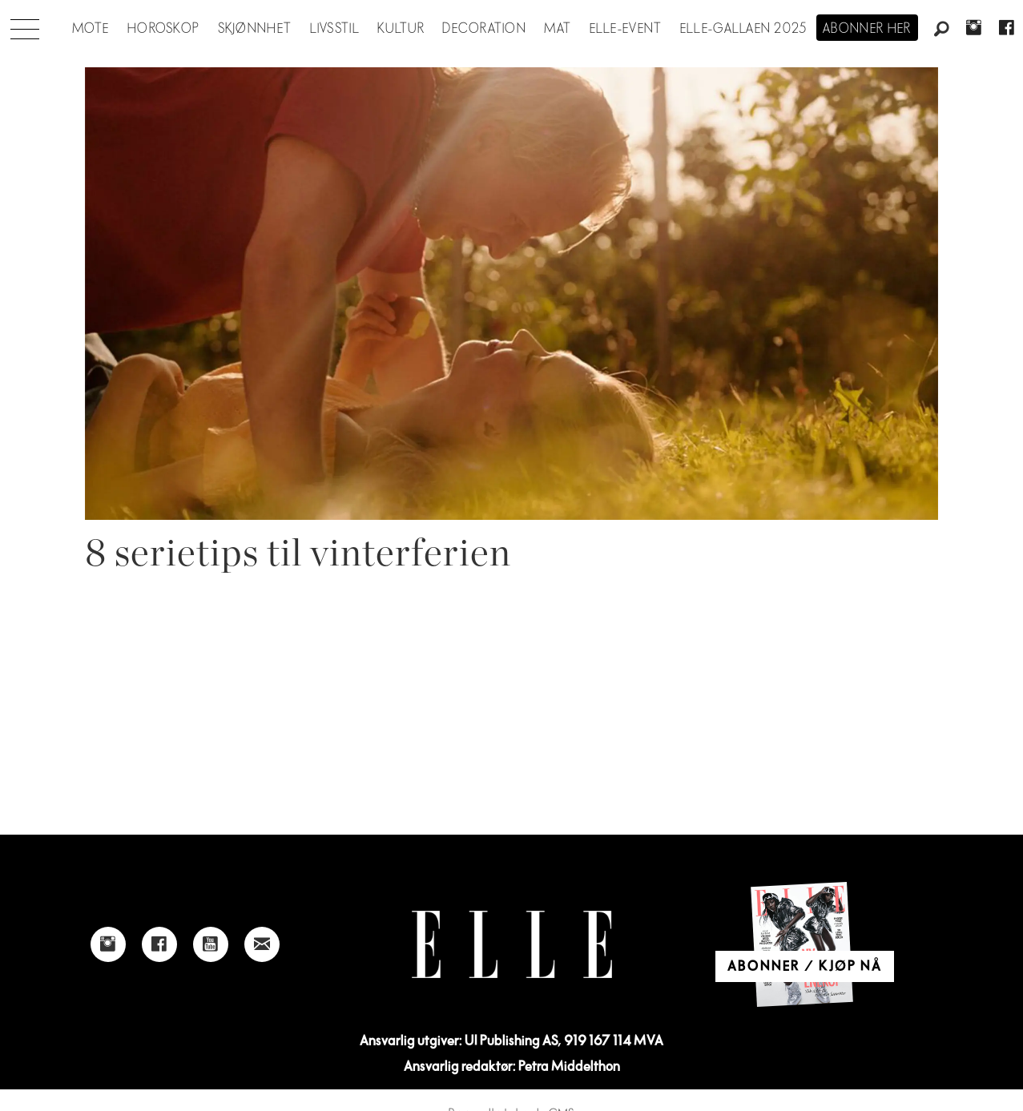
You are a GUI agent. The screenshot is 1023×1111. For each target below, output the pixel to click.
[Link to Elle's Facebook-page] (159, 944)
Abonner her (867, 29)
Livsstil (335, 29)
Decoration (484, 29)
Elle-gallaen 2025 (744, 29)
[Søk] (941, 30)
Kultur (401, 29)
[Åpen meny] (24, 25)
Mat (557, 29)
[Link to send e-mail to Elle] (262, 944)
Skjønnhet (255, 29)
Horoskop (163, 29)
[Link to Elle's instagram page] (108, 944)
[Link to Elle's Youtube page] (210, 944)
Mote (91, 29)
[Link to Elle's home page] (512, 945)
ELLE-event (626, 29)
